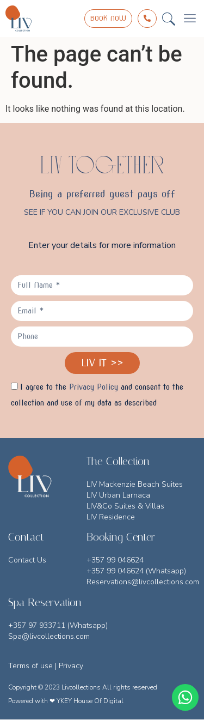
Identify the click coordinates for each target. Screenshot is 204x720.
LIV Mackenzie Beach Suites (134, 484)
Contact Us (27, 560)
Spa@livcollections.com (49, 636)
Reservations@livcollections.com (142, 582)
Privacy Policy (93, 387)
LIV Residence (110, 517)
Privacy (71, 666)
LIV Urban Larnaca (118, 495)
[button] (168, 19)
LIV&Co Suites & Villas (125, 506)
